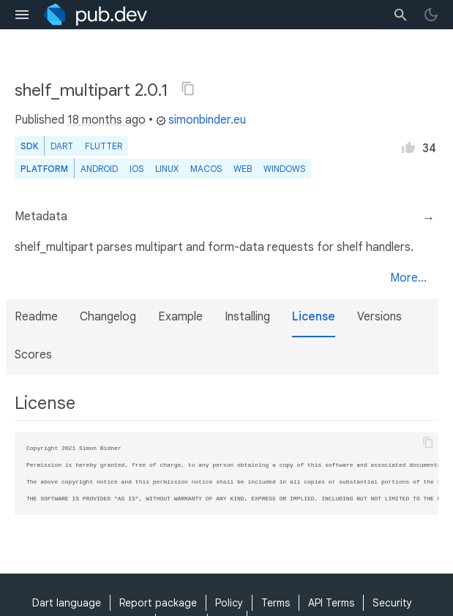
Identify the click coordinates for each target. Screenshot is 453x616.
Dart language (66, 602)
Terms (275, 602)
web (242, 168)
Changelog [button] (108, 316)
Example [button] (180, 316)
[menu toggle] (22, 14)
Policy (229, 602)
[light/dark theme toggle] (431, 14)
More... (408, 278)
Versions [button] (379, 316)
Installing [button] (247, 316)
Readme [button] (36, 316)
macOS (206, 168)
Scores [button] (33, 355)
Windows (284, 168)
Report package (158, 602)
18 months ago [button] (106, 120)
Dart (61, 145)
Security (392, 602)
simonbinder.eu (201, 120)
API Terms (331, 602)
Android (99, 168)
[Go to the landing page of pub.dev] (95, 15)
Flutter (103, 145)
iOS (136, 168)
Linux (167, 168)
